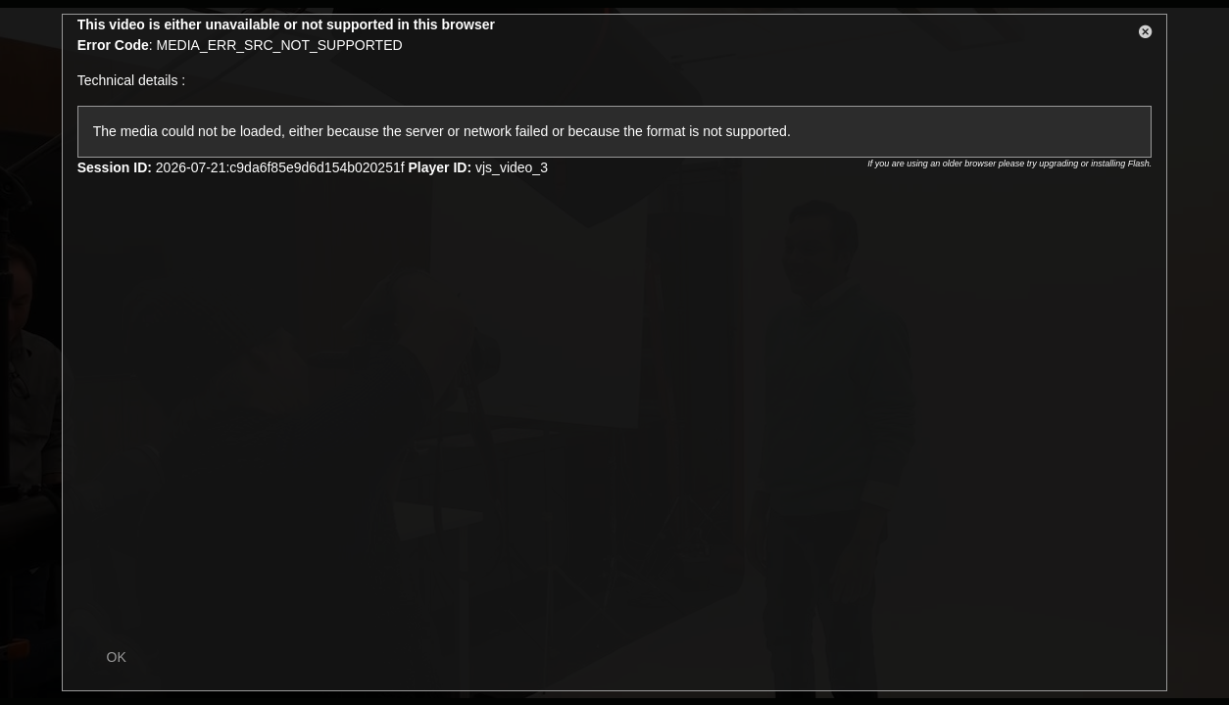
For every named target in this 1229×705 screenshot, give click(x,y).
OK (116, 657)
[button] (1145, 35)
